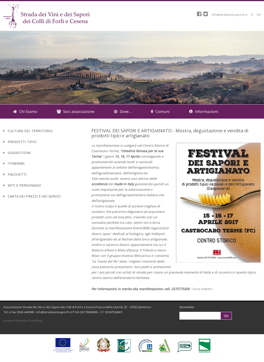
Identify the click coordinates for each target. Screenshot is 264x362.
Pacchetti (15, 174)
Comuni (160, 111)
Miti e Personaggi (22, 185)
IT (252, 15)
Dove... (122, 111)
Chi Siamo (25, 111)
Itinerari (14, 163)
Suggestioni (17, 152)
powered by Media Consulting (22, 321)
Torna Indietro (201, 289)
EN (259, 15)
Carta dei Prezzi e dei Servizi (32, 196)
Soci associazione (75, 111)
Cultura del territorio (28, 130)
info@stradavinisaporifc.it (229, 15)
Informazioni (203, 111)
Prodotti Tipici (20, 141)
